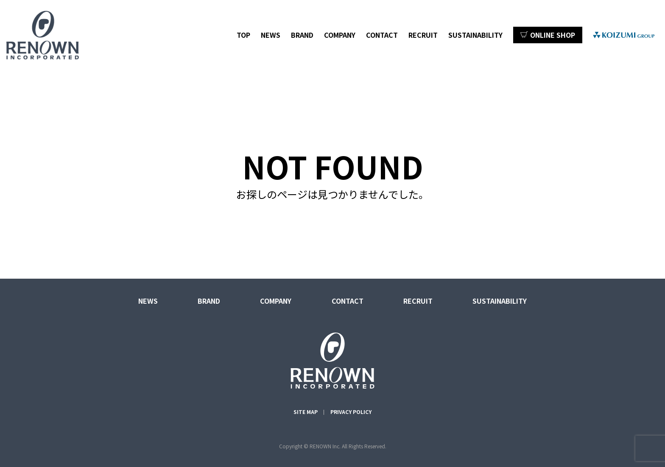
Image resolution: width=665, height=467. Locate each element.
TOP (243, 35)
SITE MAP (305, 411)
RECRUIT (423, 35)
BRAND (302, 35)
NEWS (270, 35)
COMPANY (339, 35)
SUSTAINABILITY (475, 35)
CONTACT (382, 35)
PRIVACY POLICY (351, 411)
